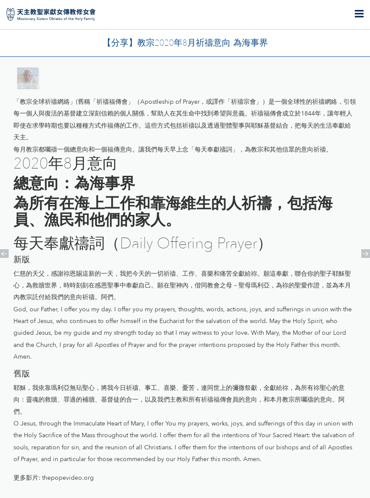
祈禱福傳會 (112, 102)
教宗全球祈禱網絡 (44, 102)
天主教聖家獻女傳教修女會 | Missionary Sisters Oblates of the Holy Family (51, 14)
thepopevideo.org (68, 478)
